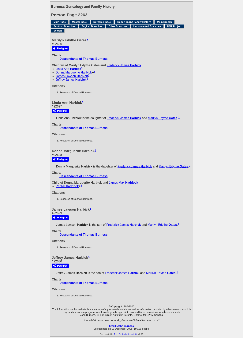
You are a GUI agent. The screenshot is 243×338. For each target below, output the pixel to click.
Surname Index (102, 22)
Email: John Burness (121, 326)
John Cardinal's (120, 334)
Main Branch (164, 22)
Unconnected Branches (147, 26)
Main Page (60, 22)
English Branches (91, 26)
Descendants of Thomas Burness (83, 58)
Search (58, 30)
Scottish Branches (64, 26)
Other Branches (118, 26)
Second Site (133, 334)
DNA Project (174, 26)
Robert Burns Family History (134, 22)
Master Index (79, 22)
